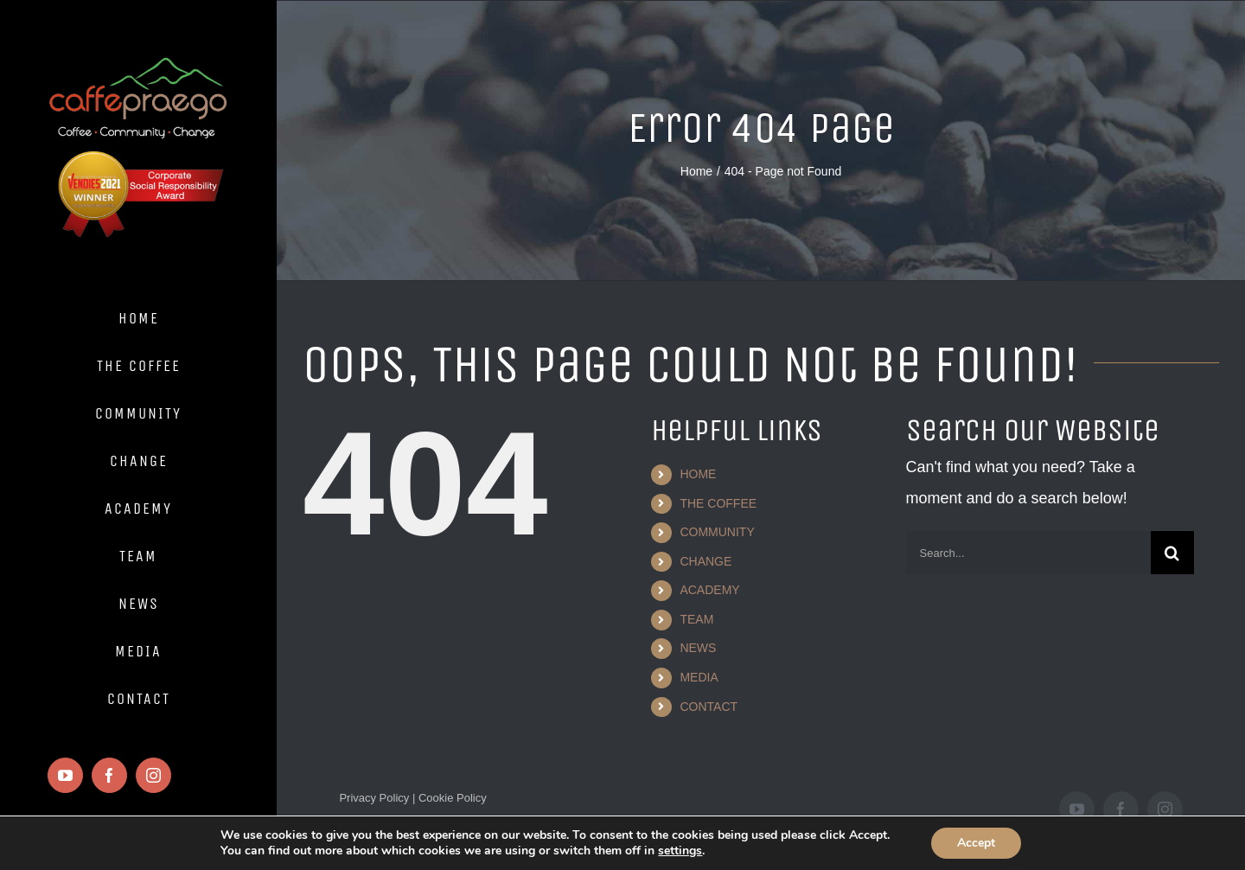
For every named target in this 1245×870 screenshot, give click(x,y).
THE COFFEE (718, 503)
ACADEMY (709, 590)
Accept (993, 843)
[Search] (1172, 552)
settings (677, 851)
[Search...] (1028, 552)
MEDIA (699, 677)
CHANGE (705, 561)
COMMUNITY (717, 532)
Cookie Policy (450, 797)
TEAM (696, 619)
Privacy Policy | (377, 797)
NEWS (698, 648)
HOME (698, 474)
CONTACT (708, 706)
